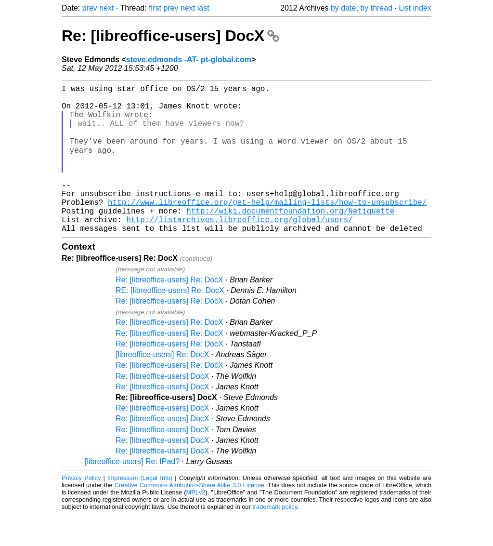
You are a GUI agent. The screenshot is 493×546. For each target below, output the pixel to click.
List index (415, 8)
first (155, 8)
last (203, 8)
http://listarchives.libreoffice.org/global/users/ (239, 249)
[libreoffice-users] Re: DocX (162, 386)
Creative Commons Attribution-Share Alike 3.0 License (189, 516)
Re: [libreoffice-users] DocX (170, 35)
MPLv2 (196, 524)
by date (343, 8)
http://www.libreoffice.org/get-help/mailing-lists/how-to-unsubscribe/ (267, 228)
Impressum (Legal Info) (139, 509)
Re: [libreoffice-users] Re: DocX (169, 311)
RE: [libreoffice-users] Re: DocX (170, 322)
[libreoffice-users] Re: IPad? (132, 493)
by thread (376, 8)
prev (89, 8)
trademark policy (274, 538)
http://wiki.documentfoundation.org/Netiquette (290, 238)
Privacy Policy (81, 509)
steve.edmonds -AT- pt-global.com (188, 59)
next (106, 8)
